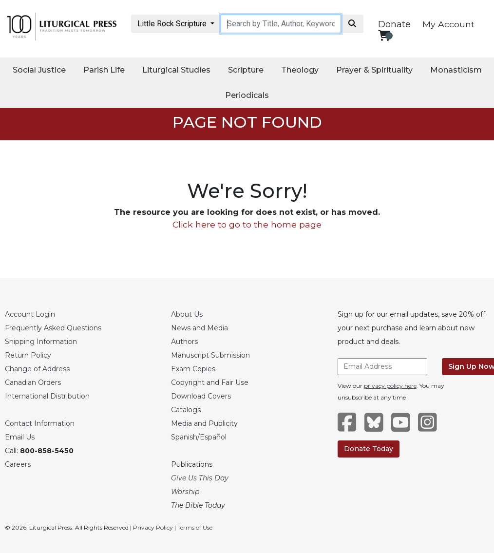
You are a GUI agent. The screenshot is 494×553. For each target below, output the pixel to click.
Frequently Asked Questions (53, 328)
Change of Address (37, 368)
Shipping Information (41, 341)
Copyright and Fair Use (209, 382)
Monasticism (456, 70)
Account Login (30, 314)
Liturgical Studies (176, 70)
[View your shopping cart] (384, 35)
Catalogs (186, 409)
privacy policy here (390, 385)
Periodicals (247, 95)
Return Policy (28, 355)
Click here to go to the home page (247, 224)
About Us (187, 314)
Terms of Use (194, 527)
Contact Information (40, 423)
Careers (18, 464)
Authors (184, 341)
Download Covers (201, 396)
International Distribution (47, 396)
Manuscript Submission (210, 355)
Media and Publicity (204, 423)
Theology (300, 70)
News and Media (199, 328)
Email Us (20, 437)
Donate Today (368, 448)
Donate (394, 24)
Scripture (246, 70)
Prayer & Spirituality (374, 70)
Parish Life (104, 70)
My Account (448, 24)
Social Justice (39, 70)
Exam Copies (193, 368)
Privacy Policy (153, 527)
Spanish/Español (199, 437)
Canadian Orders (33, 382)
